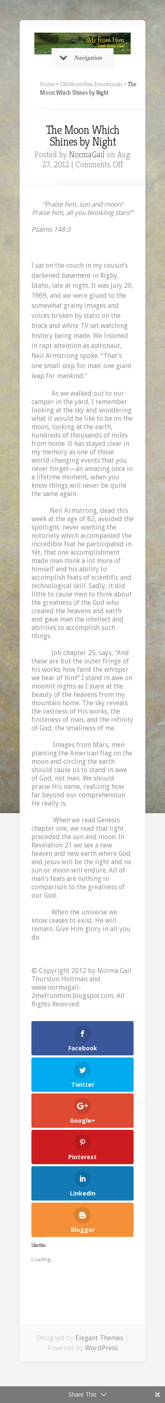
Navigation (81, 57)
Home (47, 84)
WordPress (101, 1348)
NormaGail (87, 154)
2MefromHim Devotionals (91, 84)
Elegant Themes (99, 1338)
